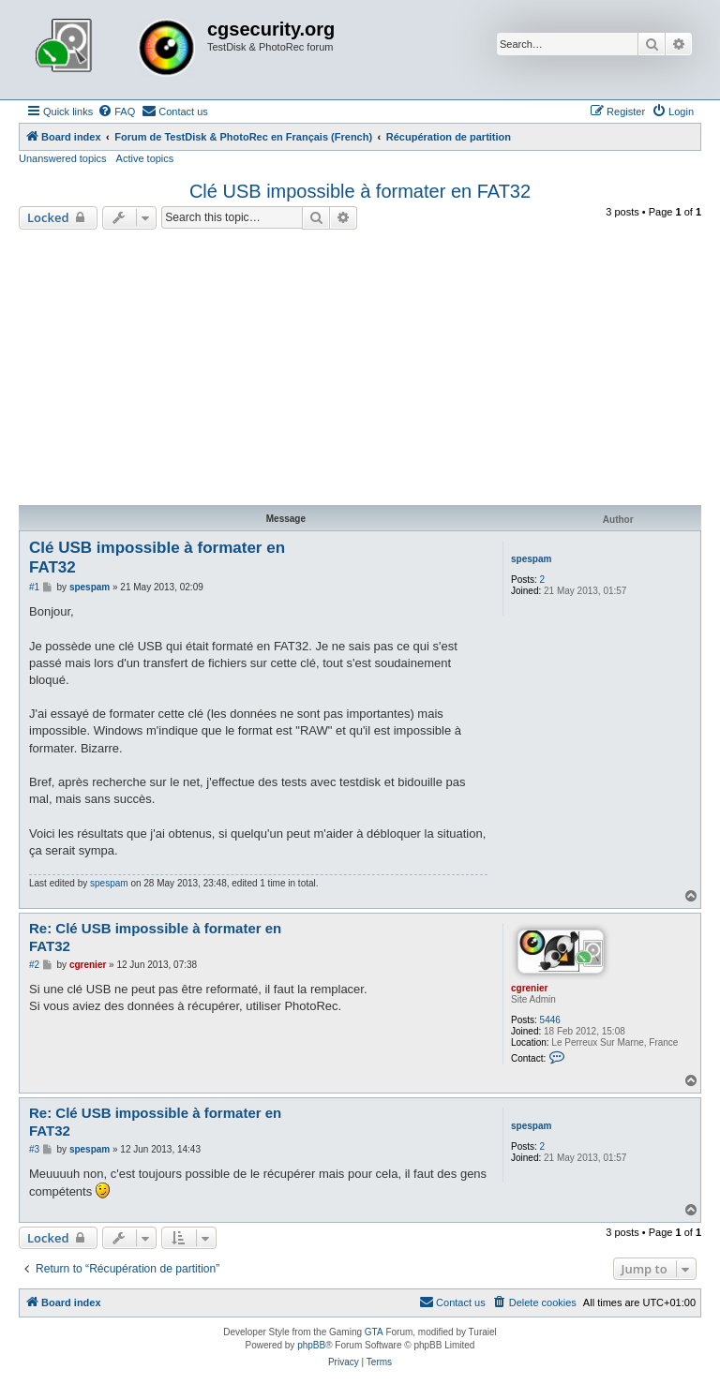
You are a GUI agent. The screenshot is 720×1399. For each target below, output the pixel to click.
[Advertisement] (360, 370)
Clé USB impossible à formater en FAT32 (360, 191)
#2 (34, 965)
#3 (34, 1149)
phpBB (311, 1345)
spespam (531, 559)
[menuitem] (116, 111)
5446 (550, 1020)
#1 (34, 587)
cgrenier (529, 988)
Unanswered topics (63, 158)
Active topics (145, 158)
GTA (374, 1332)
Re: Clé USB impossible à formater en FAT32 (155, 937)
